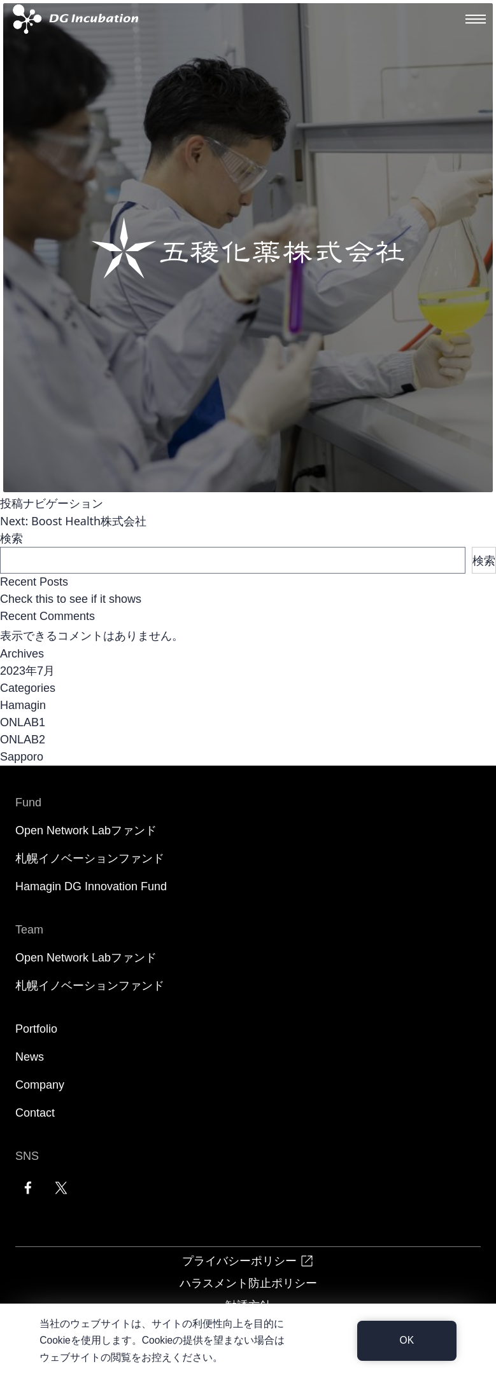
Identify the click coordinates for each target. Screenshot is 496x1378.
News (29, 1057)
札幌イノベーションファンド (89, 858)
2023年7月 (27, 671)
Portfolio (36, 1029)
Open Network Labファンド (86, 830)
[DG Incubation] (73, 19)
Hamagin (23, 705)
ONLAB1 (22, 722)
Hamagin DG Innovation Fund (91, 886)
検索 (11, 538)
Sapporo (21, 756)
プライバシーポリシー (248, 1261)
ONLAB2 (22, 739)
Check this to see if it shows (70, 599)
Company (39, 1084)
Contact (35, 1112)
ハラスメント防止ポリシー (248, 1282)
